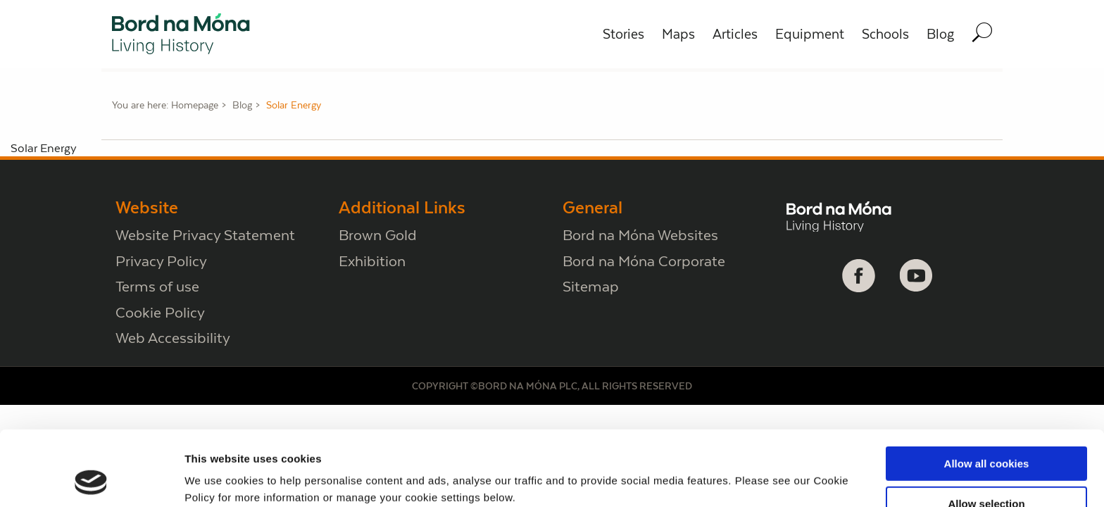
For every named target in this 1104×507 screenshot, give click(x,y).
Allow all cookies (986, 393)
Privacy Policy (161, 261)
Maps (678, 34)
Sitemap (591, 286)
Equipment (809, 34)
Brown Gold (378, 235)
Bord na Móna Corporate (644, 261)
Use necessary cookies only (986, 473)
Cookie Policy (160, 312)
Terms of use (157, 286)
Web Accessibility (172, 337)
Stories (623, 34)
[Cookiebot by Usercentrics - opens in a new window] (91, 479)
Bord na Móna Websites (640, 235)
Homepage (194, 105)
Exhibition (372, 261)
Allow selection (986, 433)
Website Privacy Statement (205, 235)
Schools (885, 34)
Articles (735, 34)
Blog (940, 34)
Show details (739, 473)
